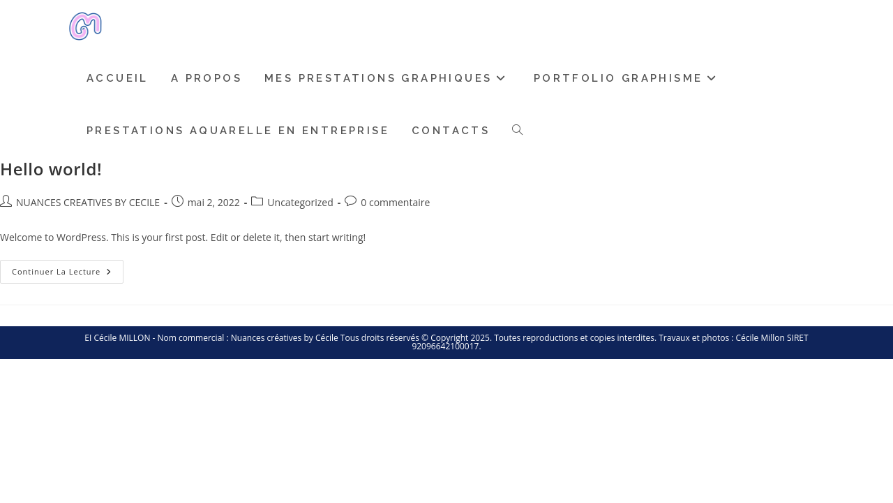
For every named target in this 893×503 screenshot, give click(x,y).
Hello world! (51, 168)
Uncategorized (300, 202)
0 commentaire (395, 202)
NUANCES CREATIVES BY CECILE (88, 202)
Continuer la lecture (67, 268)
